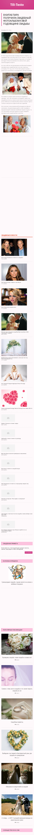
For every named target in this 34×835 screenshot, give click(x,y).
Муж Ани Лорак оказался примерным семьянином (13, 453)
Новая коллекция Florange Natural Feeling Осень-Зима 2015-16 (16, 408)
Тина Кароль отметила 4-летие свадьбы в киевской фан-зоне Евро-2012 (16, 514)
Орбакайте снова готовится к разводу (11, 438)
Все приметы (29, 552)
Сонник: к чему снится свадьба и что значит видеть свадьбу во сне (17, 690)
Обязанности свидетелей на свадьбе (17, 787)
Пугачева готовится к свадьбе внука (10, 468)
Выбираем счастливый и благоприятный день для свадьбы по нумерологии (17, 754)
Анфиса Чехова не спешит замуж (9, 423)
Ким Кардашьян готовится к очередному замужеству (14, 483)
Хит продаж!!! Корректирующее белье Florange (13, 383)
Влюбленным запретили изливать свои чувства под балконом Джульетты (14, 358)
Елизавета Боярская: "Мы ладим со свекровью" (13, 498)
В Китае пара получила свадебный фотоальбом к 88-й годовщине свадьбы (14, 332)
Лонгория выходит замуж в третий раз (11, 282)
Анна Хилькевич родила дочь (8, 307)
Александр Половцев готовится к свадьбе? (12, 257)
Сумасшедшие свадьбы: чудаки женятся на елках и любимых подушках (17, 583)
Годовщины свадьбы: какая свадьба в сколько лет (17, 657)
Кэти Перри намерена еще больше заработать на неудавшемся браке (14, 530)
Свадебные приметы (17, 722)
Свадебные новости (9, 235)
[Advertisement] (17, 156)
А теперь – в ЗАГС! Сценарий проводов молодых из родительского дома (17, 819)
